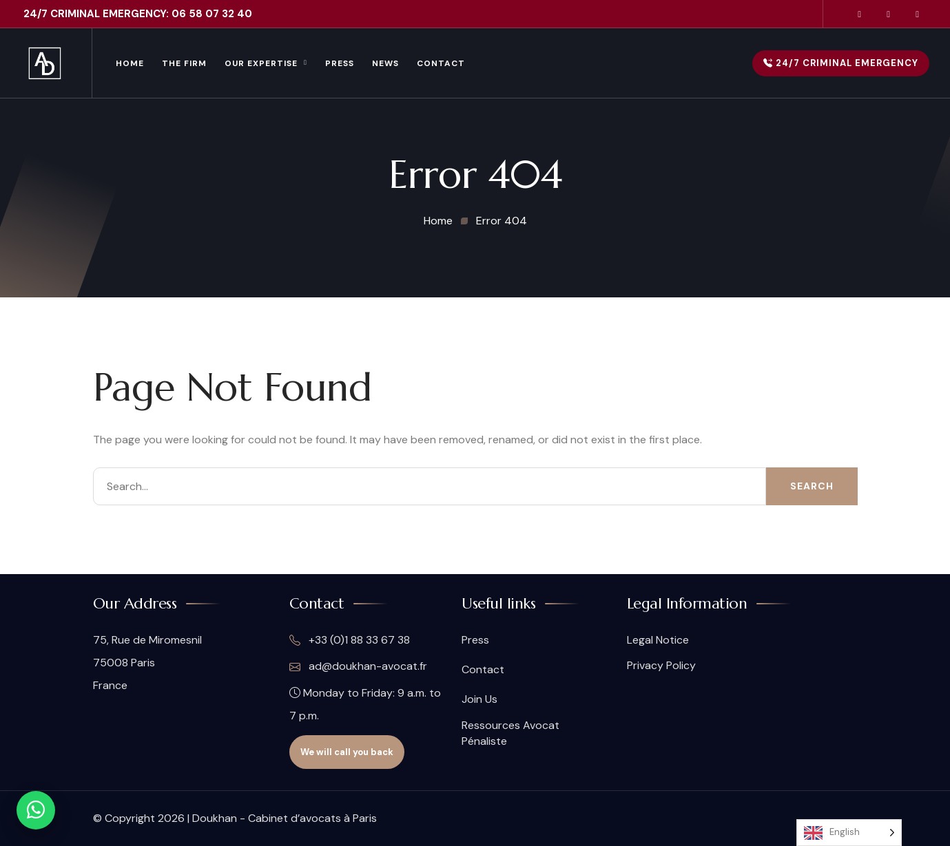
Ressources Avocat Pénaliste (510, 733)
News (385, 63)
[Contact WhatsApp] (36, 810)
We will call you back (346, 752)
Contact (441, 63)
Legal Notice (658, 640)
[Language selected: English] (849, 832)
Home (130, 63)
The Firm (184, 63)
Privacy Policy (661, 665)
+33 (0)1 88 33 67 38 (349, 640)
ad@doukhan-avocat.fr (358, 666)
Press (339, 63)
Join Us (479, 699)
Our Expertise (261, 63)
